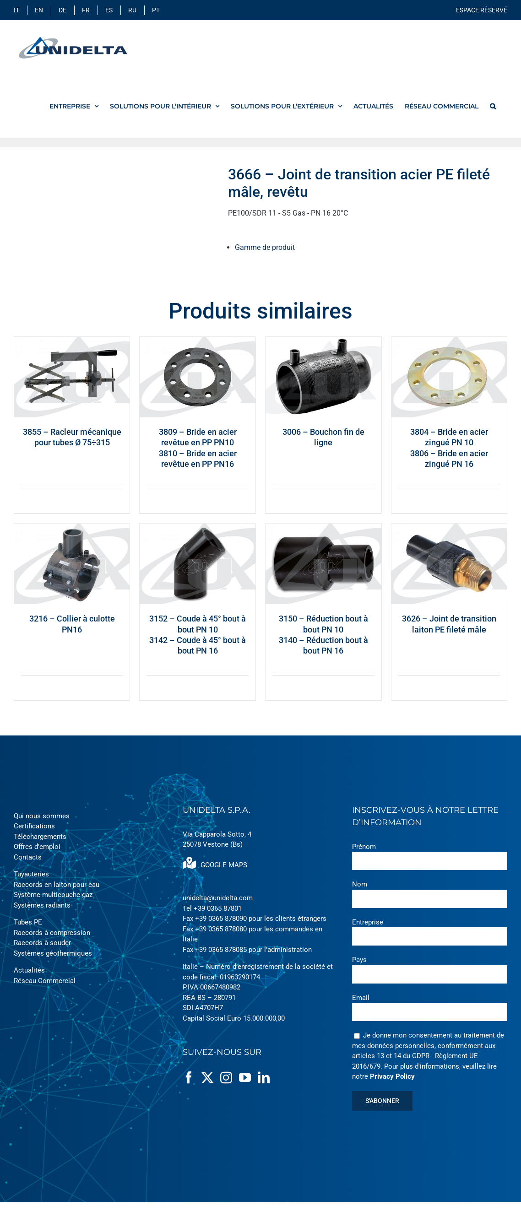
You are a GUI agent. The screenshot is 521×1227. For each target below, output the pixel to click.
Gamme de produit (265, 247)
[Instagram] (226, 1077)
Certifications (34, 826)
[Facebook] (189, 1077)
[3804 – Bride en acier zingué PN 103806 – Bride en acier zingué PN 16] (449, 377)
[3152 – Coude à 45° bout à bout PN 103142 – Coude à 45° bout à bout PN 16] (197, 564)
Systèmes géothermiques (53, 953)
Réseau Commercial (45, 981)
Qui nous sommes (42, 816)
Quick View (105, 500)
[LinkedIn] (264, 1077)
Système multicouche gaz (53, 895)
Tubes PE (28, 922)
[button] (493, 106)
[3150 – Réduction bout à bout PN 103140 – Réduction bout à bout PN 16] (323, 564)
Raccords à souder (42, 943)
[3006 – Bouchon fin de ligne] (323, 377)
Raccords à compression (52, 933)
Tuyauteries (31, 874)
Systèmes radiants (42, 905)
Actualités (29, 970)
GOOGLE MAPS (215, 865)
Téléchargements (40, 836)
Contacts (28, 857)
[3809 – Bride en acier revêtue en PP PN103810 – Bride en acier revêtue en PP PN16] (197, 377)
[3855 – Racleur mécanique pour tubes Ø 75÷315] (72, 377)
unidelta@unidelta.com (218, 898)
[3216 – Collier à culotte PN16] (72, 564)
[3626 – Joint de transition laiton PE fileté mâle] (449, 564)
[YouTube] (245, 1077)
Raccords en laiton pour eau (56, 885)
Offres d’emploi (37, 847)
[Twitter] (207, 1077)
